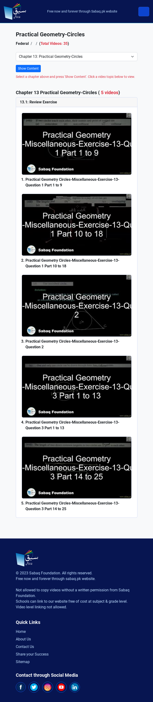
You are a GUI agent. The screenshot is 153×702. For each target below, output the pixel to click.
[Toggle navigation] (143, 11)
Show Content (28, 68)
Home (21, 631)
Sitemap (23, 662)
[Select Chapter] (76, 56)
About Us (23, 639)
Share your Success (32, 654)
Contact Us (25, 646)
